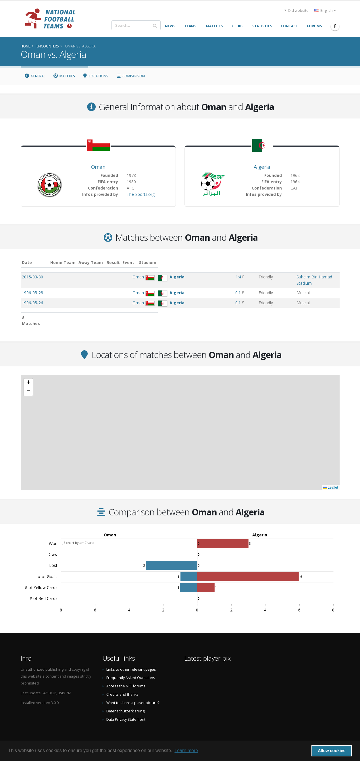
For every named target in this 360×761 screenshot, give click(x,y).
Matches (64, 76)
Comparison (130, 76)
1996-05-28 (32, 287)
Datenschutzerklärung (125, 699)
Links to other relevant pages (131, 657)
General (35, 76)
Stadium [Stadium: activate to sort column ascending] (249, 262)
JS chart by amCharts (78, 530)
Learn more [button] (186, 750)
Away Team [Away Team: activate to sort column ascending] (144, 262)
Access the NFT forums (125, 674)
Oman (98, 166)
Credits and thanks (122, 682)
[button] (28, 370)
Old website (296, 10)
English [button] (325, 10)
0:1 (195, 287)
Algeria (262, 166)
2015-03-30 (32, 277)
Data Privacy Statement (125, 707)
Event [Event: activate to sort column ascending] (217, 262)
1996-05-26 (32, 297)
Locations (95, 76)
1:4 (195, 277)
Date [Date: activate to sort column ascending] (27, 262)
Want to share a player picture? (132, 690)
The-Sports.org (141, 194)
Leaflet (330, 475)
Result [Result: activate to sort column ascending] (196, 262)
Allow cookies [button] (331, 750)
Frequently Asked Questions (130, 665)
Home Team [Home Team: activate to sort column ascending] (116, 262)
